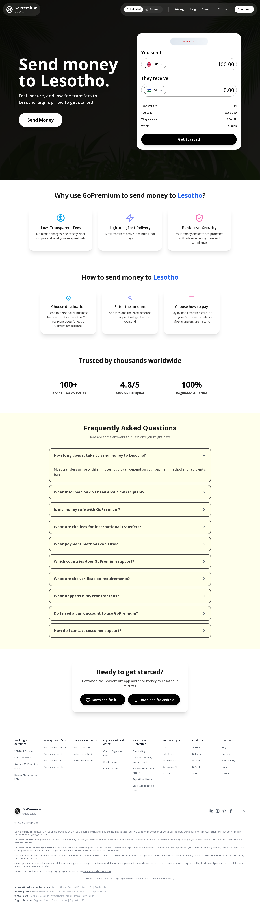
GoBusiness (198, 754)
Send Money (40, 120)
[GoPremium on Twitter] (224, 811)
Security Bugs (139, 751)
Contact (223, 9)
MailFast (196, 773)
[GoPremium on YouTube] (237, 811)
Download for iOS (102, 700)
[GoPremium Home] (21, 9)
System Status (169, 760)
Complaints (142, 878)
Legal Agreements (124, 878)
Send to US (73, 887)
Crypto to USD (110, 768)
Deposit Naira (99, 891)
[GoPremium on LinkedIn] (211, 811)
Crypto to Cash (41, 900)
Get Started (189, 139)
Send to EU (86, 887)
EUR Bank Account (23, 757)
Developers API (170, 767)
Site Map (166, 773)
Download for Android (154, 700)
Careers (207, 9)
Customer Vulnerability (162, 878)
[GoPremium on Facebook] (231, 811)
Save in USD (83, 891)
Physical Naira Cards (84, 760)
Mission (225, 773)
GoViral (196, 767)
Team (225, 767)
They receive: (155, 78)
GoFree (196, 747)
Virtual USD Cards (83, 747)
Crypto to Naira (111, 762)
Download (244, 9)
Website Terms (94, 878)
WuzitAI (196, 760)
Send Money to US (53, 754)
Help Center (168, 754)
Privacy (108, 878)
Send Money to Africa (55, 747)
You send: (151, 52)
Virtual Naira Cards (83, 754)
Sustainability (228, 760)
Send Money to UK (53, 767)
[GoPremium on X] (244, 811)
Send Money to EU (53, 760)
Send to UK (100, 887)
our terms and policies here (97, 871)
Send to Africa (58, 887)
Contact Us (168, 747)
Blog (193, 9)
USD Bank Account (23, 751)
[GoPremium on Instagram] (218, 811)
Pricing (179, 9)
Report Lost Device (142, 779)
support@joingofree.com (35, 834)
